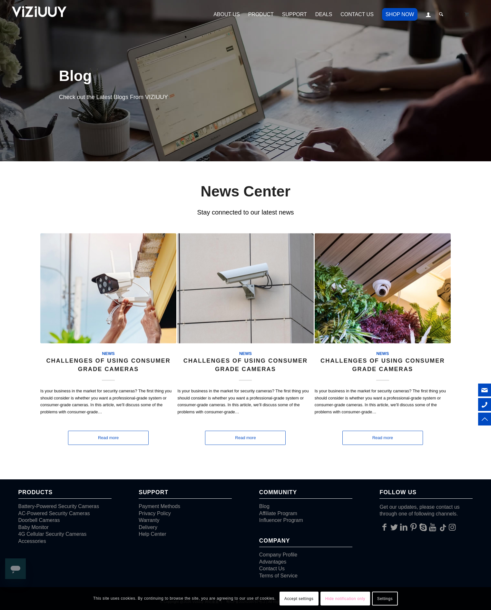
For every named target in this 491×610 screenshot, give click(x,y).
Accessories (32, 541)
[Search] (441, 14)
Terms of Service (278, 575)
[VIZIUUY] (40, 14)
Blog (264, 506)
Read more (108, 430)
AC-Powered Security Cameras (54, 513)
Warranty (149, 520)
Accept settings (298, 598)
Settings (385, 598)
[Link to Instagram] (452, 527)
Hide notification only (345, 598)
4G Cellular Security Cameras (52, 534)
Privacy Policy (155, 513)
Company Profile (278, 554)
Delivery (148, 527)
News (108, 346)
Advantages (273, 562)
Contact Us (272, 568)
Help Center (152, 534)
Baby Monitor (33, 527)
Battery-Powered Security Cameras (58, 506)
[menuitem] (226, 14)
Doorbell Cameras (39, 520)
